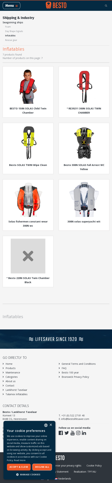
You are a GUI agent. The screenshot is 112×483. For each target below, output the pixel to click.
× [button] (50, 425)
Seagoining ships (13, 22)
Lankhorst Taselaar (16, 390)
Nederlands (63, 478)
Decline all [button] (42, 466)
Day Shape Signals (14, 31)
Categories (12, 376)
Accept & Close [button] (19, 466)
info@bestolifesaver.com (75, 419)
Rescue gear (11, 40)
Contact (10, 385)
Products (11, 368)
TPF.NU (91, 471)
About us (11, 381)
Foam (8, 26)
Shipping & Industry (18, 18)
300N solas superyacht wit (84, 221)
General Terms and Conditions (79, 363)
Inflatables (10, 35)
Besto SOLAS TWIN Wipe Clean (28, 165)
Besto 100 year (70, 372)
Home (9, 363)
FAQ (64, 368)
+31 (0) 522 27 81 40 (73, 415)
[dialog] (29, 450)
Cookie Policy (94, 465)
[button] (29, 474)
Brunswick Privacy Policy (75, 376)
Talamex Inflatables (17, 394)
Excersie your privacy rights (66, 465)
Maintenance (13, 372)
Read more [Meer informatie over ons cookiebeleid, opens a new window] (19, 460)
